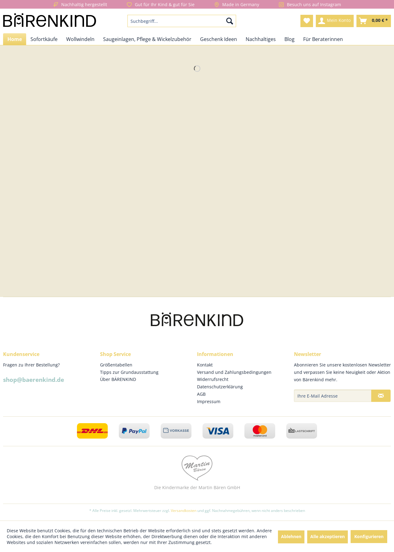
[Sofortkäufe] (44, 39)
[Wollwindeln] (80, 39)
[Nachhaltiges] (260, 39)
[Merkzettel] (306, 21)
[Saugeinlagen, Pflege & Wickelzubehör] (147, 39)
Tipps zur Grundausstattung (129, 372)
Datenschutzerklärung (220, 387)
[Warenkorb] (373, 21)
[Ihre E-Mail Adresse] (333, 396)
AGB (201, 394)
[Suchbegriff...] (181, 21)
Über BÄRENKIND (118, 379)
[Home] (14, 39)
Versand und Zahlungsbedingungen (234, 372)
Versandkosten (183, 510)
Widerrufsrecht (212, 379)
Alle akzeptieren (327, 536)
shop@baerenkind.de (33, 380)
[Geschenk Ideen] (218, 39)
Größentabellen (116, 365)
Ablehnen (291, 536)
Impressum (208, 401)
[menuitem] (181, 21)
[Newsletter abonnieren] (381, 396)
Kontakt (205, 365)
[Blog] (289, 39)
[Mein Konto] (335, 21)
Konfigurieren (369, 536)
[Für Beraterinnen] (323, 39)
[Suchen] (229, 21)
